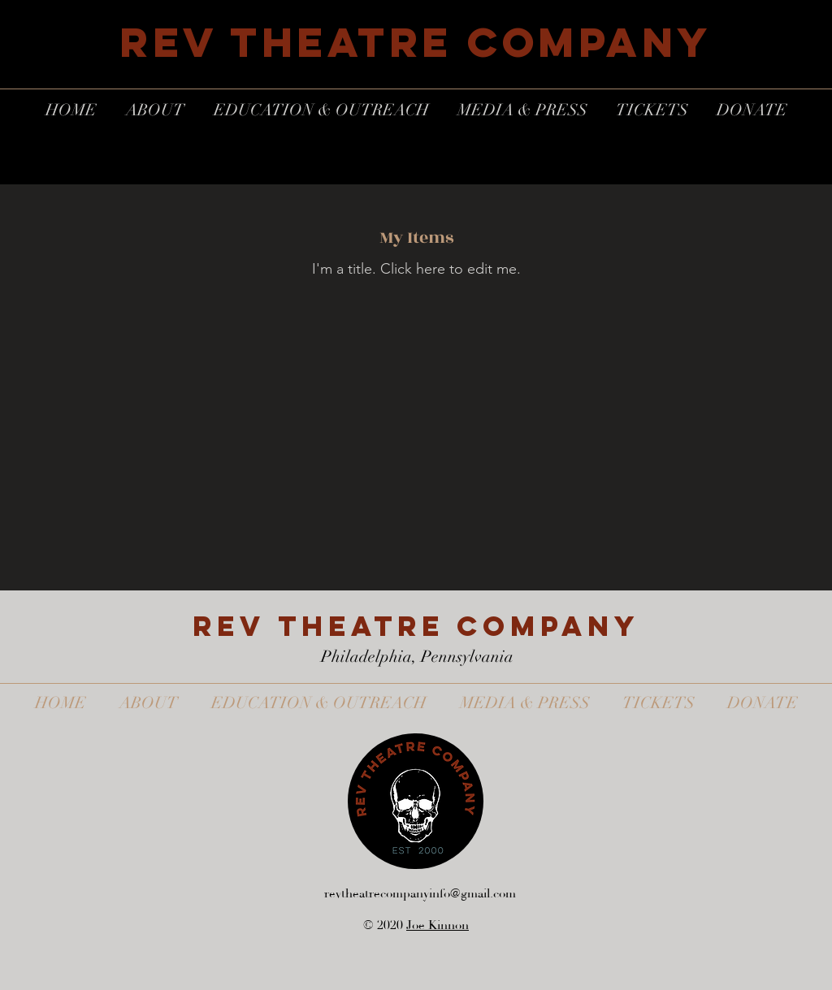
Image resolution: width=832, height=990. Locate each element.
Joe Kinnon (437, 925)
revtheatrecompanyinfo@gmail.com (420, 893)
